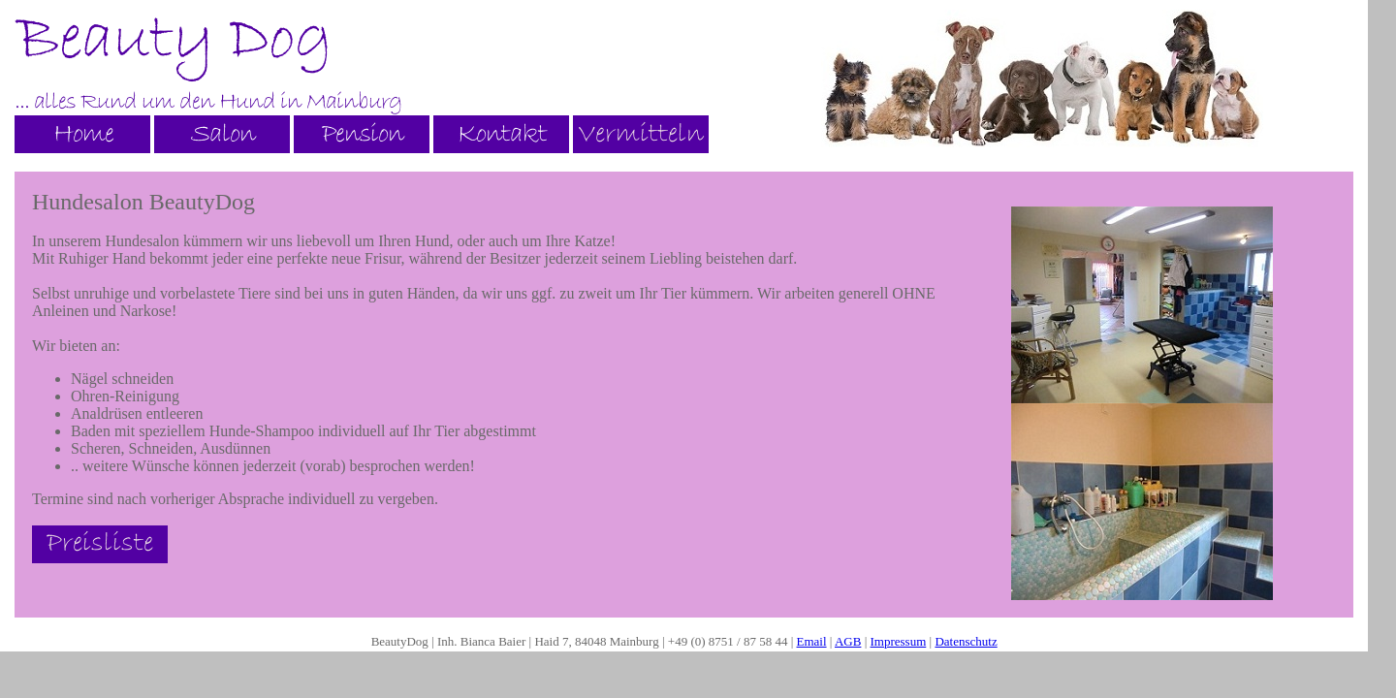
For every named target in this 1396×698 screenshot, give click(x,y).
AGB (848, 641)
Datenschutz (966, 641)
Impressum (899, 641)
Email (812, 641)
